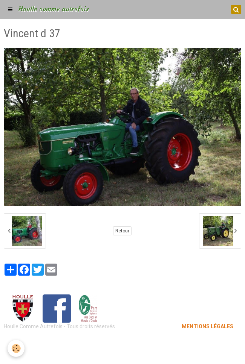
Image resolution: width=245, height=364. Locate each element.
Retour (122, 231)
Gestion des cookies (122, 353)
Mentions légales (123, 341)
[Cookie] (16, 348)
